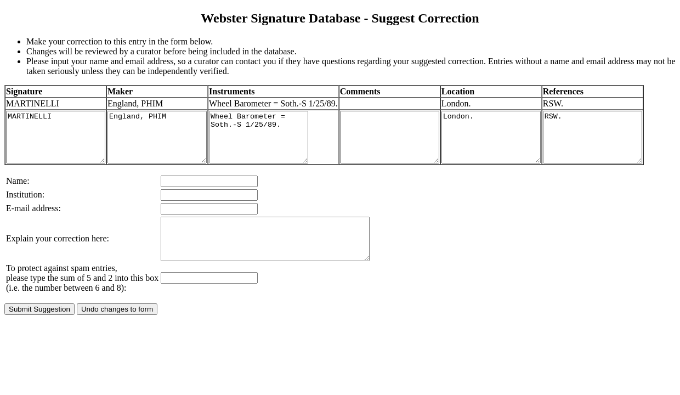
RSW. (623, 152)
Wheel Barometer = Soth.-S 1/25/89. (286, 152)
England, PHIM (173, 152)
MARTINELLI (61, 152)
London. (511, 152)
